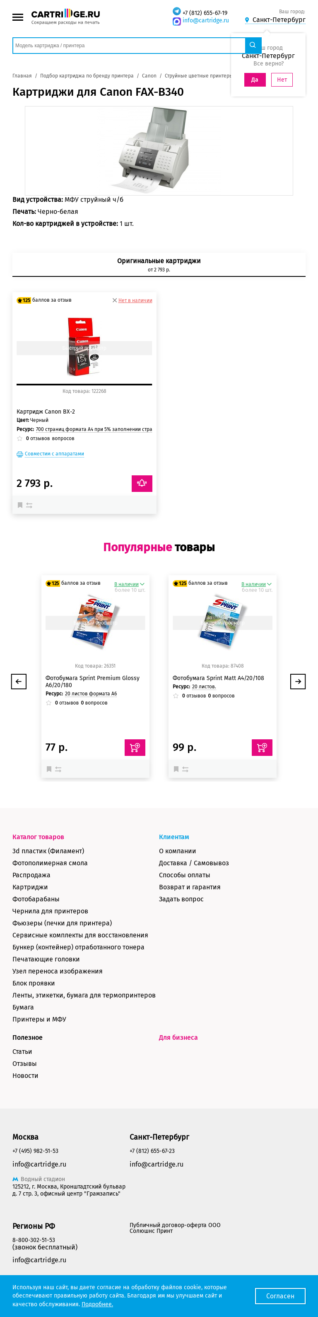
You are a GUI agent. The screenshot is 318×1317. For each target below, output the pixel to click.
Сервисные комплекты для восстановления (80, 935)
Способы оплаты (184, 875)
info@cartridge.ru (206, 20)
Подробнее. (97, 1304)
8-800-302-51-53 (33, 1240)
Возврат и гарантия (190, 887)
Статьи (22, 1052)
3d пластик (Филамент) (48, 851)
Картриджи (30, 887)
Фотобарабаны (36, 899)
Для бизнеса (178, 1037)
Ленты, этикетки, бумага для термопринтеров (84, 995)
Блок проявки (33, 983)
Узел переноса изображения (57, 971)
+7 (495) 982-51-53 (35, 1151)
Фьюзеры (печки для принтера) (62, 923)
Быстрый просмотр (84, 348)
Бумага (23, 1007)
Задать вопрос (181, 899)
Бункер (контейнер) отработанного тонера (78, 947)
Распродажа (31, 875)
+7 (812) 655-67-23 (152, 1151)
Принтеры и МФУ (39, 1019)
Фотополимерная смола (50, 863)
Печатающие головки (46, 959)
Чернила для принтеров (50, 911)
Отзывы (24, 1064)
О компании (177, 851)
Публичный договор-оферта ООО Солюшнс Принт (175, 1228)
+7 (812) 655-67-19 (205, 13)
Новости (25, 1076)
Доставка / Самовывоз (194, 863)
